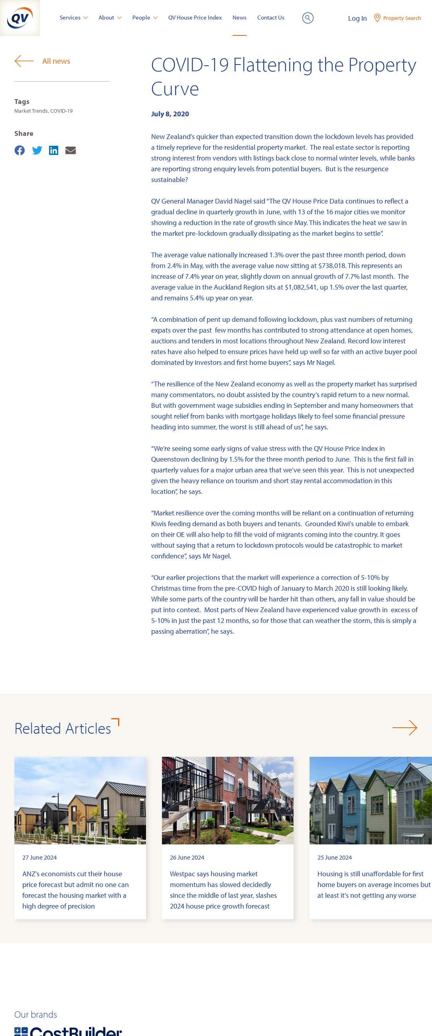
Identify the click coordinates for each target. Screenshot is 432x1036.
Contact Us (270, 17)
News (240, 17)
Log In (357, 18)
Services (74, 17)
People (145, 17)
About (110, 17)
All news (42, 61)
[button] (405, 728)
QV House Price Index (195, 17)
